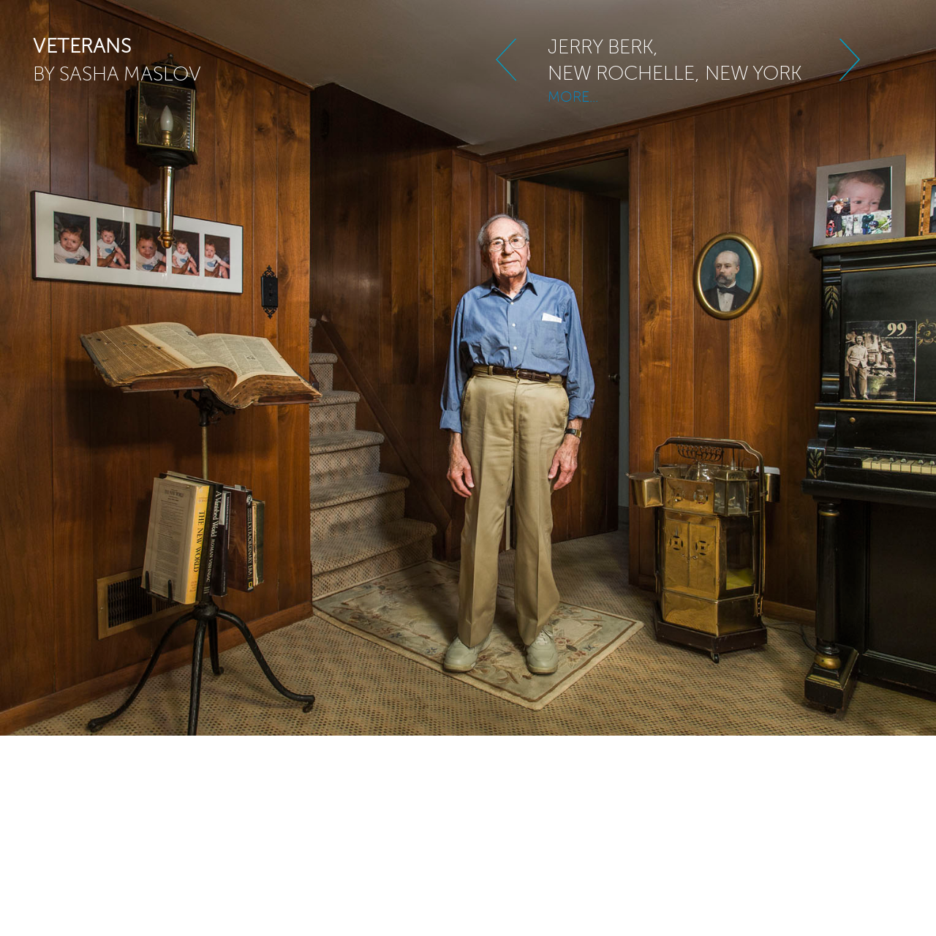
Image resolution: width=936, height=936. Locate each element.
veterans (82, 46)
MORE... (573, 89)
